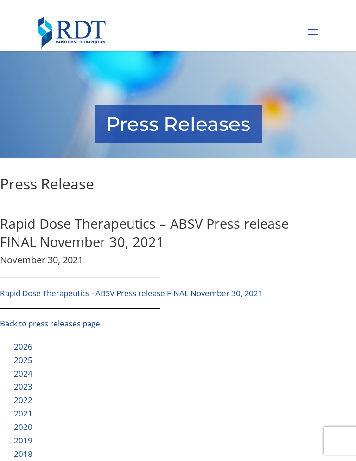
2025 (23, 360)
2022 (23, 400)
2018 (23, 453)
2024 (23, 373)
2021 (23, 413)
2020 (23, 427)
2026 (23, 346)
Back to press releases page (50, 323)
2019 (23, 440)
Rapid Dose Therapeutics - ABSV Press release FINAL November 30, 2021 (131, 293)
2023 (23, 386)
